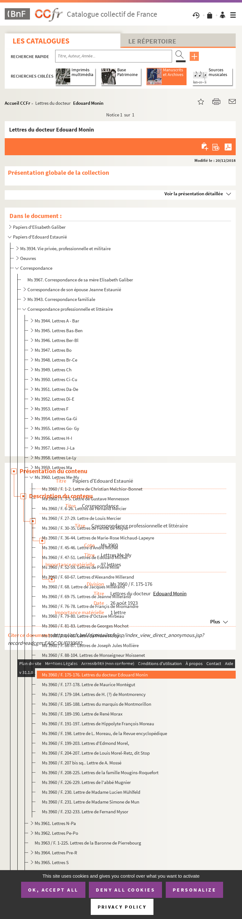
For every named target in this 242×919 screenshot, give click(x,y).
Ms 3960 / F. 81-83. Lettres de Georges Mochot (85, 626)
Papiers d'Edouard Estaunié (40, 237)
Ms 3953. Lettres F (51, 409)
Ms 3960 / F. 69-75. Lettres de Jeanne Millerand (86, 596)
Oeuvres (28, 258)
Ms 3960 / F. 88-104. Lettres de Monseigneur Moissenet (93, 655)
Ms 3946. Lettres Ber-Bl (56, 340)
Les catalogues (41, 41)
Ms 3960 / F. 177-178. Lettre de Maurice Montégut (88, 684)
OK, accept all (53, 890)
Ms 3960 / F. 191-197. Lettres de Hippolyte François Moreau (98, 724)
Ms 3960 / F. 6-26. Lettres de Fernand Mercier (84, 508)
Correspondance (36, 268)
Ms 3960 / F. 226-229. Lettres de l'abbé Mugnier (86, 782)
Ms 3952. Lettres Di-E (54, 399)
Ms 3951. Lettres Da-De (56, 389)
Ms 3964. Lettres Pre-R (56, 853)
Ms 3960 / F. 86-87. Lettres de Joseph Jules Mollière (90, 645)
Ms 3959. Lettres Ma (53, 467)
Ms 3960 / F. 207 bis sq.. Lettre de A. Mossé (81, 763)
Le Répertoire (152, 41)
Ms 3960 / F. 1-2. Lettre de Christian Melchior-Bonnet (92, 489)
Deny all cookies (125, 890)
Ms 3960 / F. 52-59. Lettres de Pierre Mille (80, 567)
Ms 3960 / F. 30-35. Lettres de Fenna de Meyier (85, 528)
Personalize (194, 890)
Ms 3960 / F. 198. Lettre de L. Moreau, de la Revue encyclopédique (104, 733)
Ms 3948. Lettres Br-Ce (56, 360)
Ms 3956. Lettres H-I (53, 438)
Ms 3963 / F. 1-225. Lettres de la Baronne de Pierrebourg (88, 843)
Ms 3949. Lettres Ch (53, 370)
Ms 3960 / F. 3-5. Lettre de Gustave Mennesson (85, 499)
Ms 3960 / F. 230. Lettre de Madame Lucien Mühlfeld (91, 792)
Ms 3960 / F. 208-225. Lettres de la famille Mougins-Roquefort (100, 772)
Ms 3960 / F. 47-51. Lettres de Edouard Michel (85, 557)
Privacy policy (122, 907)
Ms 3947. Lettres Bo (53, 350)
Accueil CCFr (17, 103)
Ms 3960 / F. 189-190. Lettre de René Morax (82, 714)
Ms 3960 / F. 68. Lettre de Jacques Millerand (83, 587)
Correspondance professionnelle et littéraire (70, 309)
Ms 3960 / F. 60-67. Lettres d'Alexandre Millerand (88, 577)
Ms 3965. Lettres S (52, 862)
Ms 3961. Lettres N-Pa (55, 823)
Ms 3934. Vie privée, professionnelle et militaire (65, 248)
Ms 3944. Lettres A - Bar (57, 321)
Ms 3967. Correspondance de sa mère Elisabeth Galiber (80, 280)
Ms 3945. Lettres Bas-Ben (59, 330)
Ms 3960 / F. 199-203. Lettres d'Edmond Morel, (85, 743)
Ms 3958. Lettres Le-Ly (55, 458)
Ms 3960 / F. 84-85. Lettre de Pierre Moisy (80, 636)
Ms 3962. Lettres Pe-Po (56, 833)
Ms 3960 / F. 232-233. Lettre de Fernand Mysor (85, 812)
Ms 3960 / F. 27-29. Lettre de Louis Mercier (81, 518)
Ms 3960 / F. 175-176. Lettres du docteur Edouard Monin (95, 675)
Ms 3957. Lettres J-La (55, 448)
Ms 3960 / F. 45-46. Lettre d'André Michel (80, 548)
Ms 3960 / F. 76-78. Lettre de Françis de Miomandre (90, 606)
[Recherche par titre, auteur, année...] (113, 56)
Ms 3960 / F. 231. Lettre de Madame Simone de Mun (90, 802)
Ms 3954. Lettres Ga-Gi (56, 418)
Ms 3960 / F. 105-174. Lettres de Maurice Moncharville (93, 665)
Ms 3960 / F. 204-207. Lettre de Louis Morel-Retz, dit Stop (96, 753)
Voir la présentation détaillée (193, 194)
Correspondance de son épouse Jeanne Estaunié (74, 289)
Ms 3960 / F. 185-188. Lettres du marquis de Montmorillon (96, 704)
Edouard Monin (88, 103)
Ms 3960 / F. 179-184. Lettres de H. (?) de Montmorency (94, 694)
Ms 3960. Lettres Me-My (57, 477)
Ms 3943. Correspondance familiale (61, 299)
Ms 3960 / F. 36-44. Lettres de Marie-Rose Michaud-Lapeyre (98, 538)
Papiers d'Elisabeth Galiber (39, 227)
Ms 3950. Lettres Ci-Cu (56, 379)
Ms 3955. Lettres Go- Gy (57, 428)
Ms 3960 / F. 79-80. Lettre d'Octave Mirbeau (83, 616)
